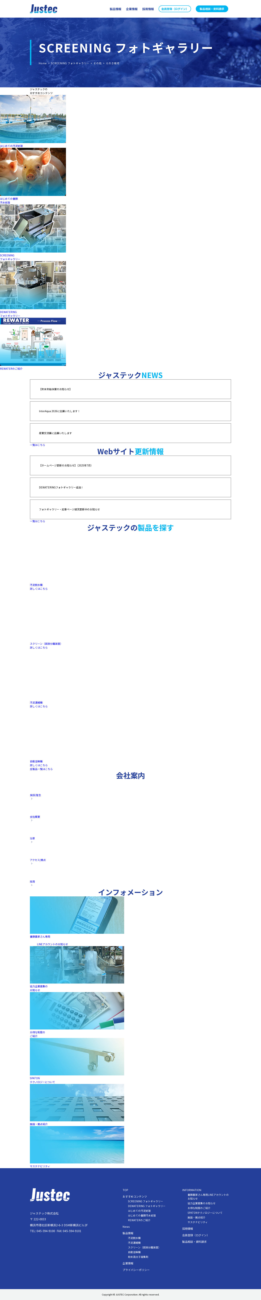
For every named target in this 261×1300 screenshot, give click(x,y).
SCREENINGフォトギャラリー (10, 257)
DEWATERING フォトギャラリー (146, 1206)
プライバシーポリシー (136, 1269)
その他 (98, 63)
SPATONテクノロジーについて (205, 1212)
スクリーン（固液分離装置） (144, 1247)
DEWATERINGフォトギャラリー (10, 314)
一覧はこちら (37, 445)
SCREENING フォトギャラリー (70, 63)
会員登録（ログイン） (195, 1235)
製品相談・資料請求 (194, 1241)
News (126, 1226)
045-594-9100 (46, 1231)
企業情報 (128, 1263)
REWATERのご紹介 (11, 368)
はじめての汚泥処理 (11, 146)
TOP (125, 1190)
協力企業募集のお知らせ (202, 1203)
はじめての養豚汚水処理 (9, 200)
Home (43, 63)
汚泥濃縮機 (134, 1242)
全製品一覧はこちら (41, 769)
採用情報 (187, 1228)
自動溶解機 (134, 1252)
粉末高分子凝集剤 (138, 1257)
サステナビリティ (198, 1222)
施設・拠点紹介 (196, 1217)
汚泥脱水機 (134, 1238)
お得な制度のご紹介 (199, 1208)
